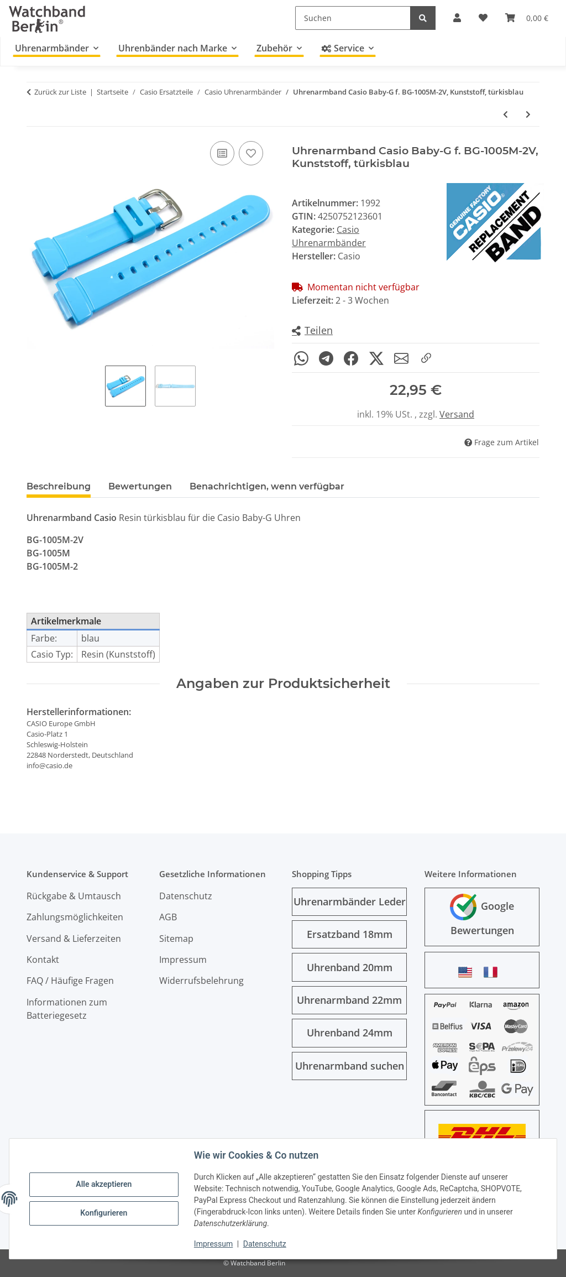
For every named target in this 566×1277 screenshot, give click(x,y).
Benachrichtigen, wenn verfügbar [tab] (267, 487)
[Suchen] (353, 18)
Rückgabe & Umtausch (74, 896)
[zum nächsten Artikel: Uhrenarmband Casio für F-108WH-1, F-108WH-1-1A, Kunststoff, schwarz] (528, 114)
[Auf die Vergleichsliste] (222, 153)
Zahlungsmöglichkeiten (75, 917)
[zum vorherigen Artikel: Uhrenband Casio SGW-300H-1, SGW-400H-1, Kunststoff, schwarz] (505, 114)
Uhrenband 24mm (349, 1032)
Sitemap (176, 938)
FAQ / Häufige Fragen (70, 980)
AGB (168, 917)
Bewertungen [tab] (140, 486)
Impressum (213, 1243)
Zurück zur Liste (60, 92)
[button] (312, 331)
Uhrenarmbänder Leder (350, 901)
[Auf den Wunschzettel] (251, 153)
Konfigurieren (103, 1212)
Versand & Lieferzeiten (74, 938)
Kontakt (43, 959)
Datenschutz (264, 1243)
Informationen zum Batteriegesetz (67, 1008)
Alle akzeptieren (104, 1184)
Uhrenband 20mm (349, 967)
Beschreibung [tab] (59, 486)
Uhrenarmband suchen (349, 1065)
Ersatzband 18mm (349, 934)
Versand (456, 414)
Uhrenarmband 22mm (349, 1000)
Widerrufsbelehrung (201, 980)
